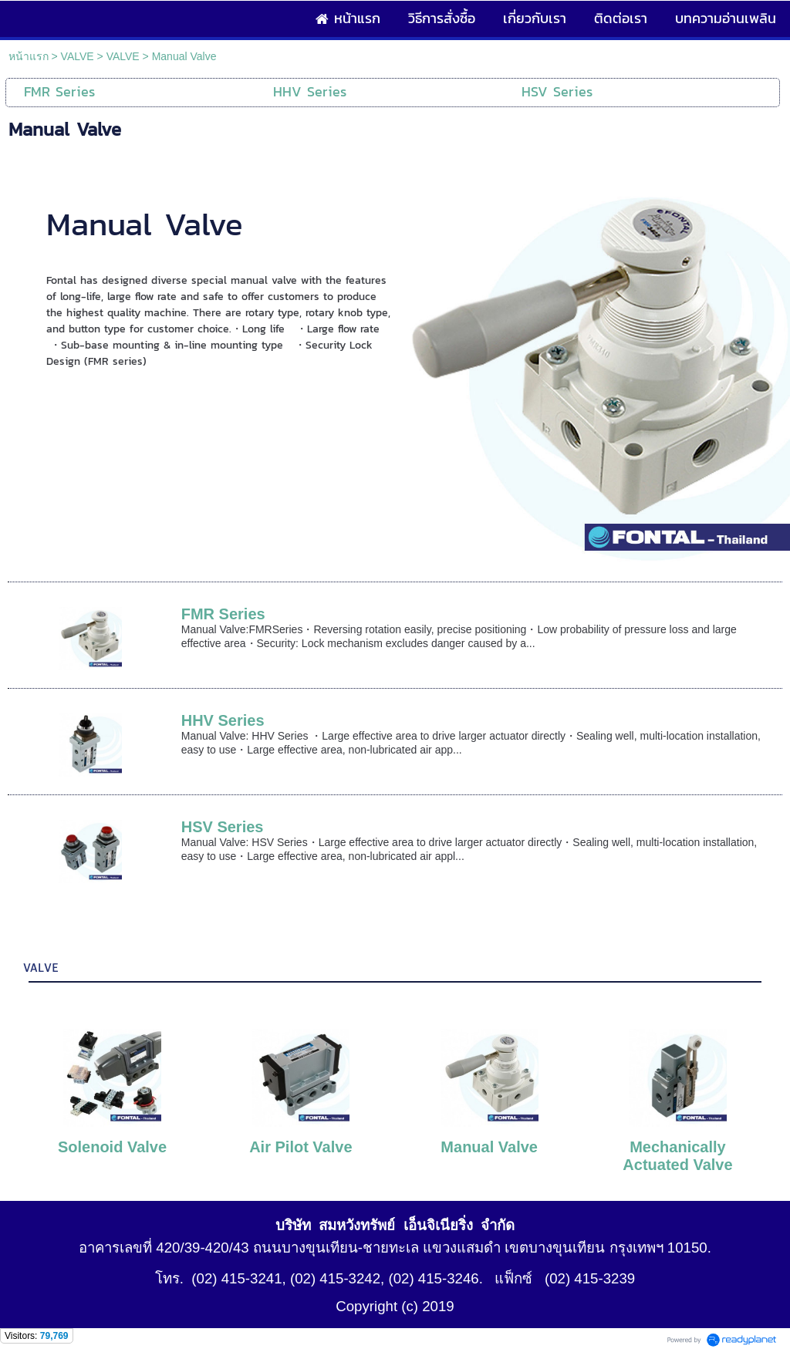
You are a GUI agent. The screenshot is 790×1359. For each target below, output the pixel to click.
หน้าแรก (28, 56)
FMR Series (223, 613)
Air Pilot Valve (300, 1146)
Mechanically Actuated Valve (677, 1155)
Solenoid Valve (112, 1146)
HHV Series (223, 720)
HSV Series (222, 826)
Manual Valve (489, 1146)
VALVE (77, 56)
